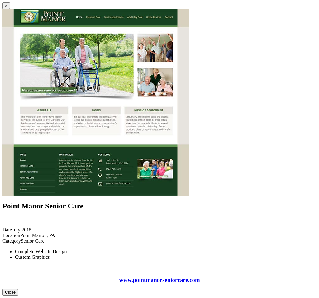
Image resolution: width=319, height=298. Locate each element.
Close (10, 292)
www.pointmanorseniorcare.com (159, 280)
